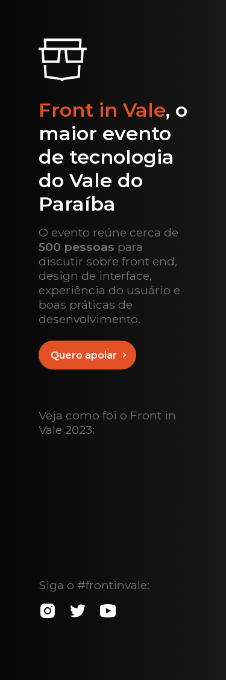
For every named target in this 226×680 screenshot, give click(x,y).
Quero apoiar (91, 355)
